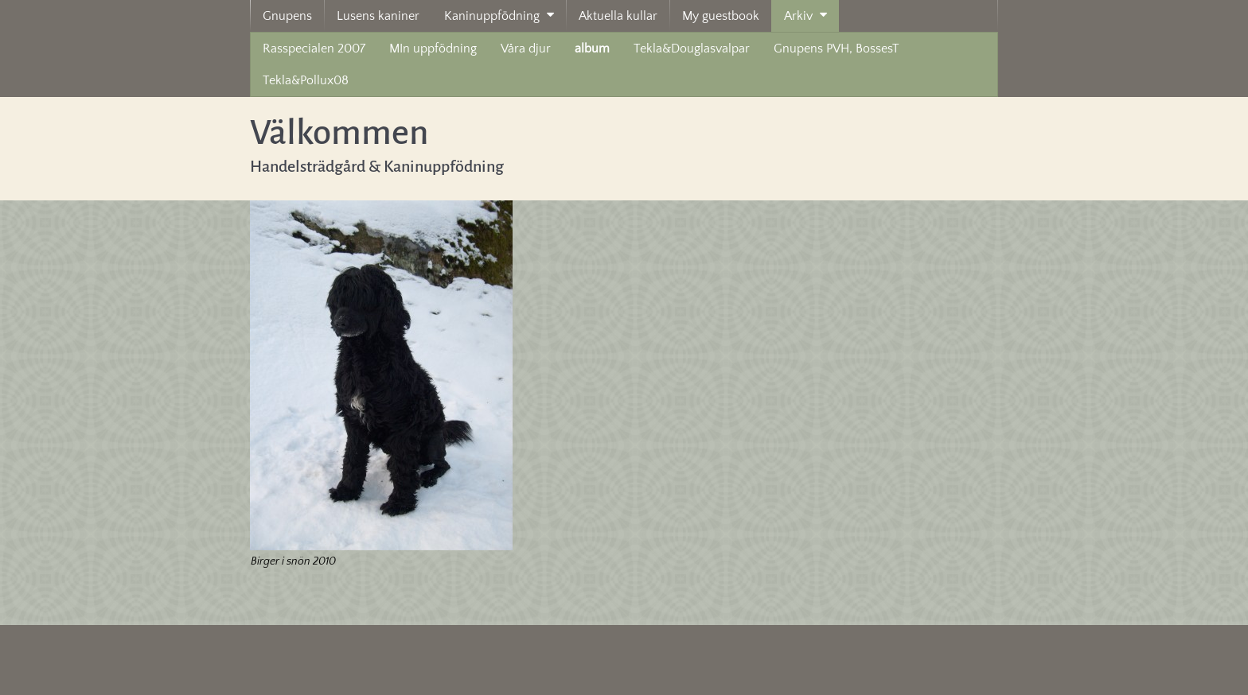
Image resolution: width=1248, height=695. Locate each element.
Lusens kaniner (378, 16)
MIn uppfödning (433, 48)
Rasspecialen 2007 (314, 48)
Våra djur (526, 48)
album (592, 48)
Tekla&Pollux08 (306, 80)
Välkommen (339, 132)
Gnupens (287, 16)
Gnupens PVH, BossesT (836, 48)
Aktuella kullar (618, 16)
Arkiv (798, 16)
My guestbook (720, 16)
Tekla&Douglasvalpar (692, 48)
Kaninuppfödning (492, 16)
